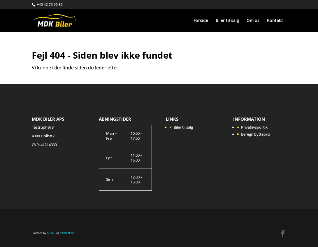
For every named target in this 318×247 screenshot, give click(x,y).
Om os (253, 20)
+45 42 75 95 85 (50, 4)
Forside (201, 20)
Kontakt (275, 20)
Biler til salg (227, 20)
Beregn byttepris (255, 134)
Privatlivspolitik (254, 127)
